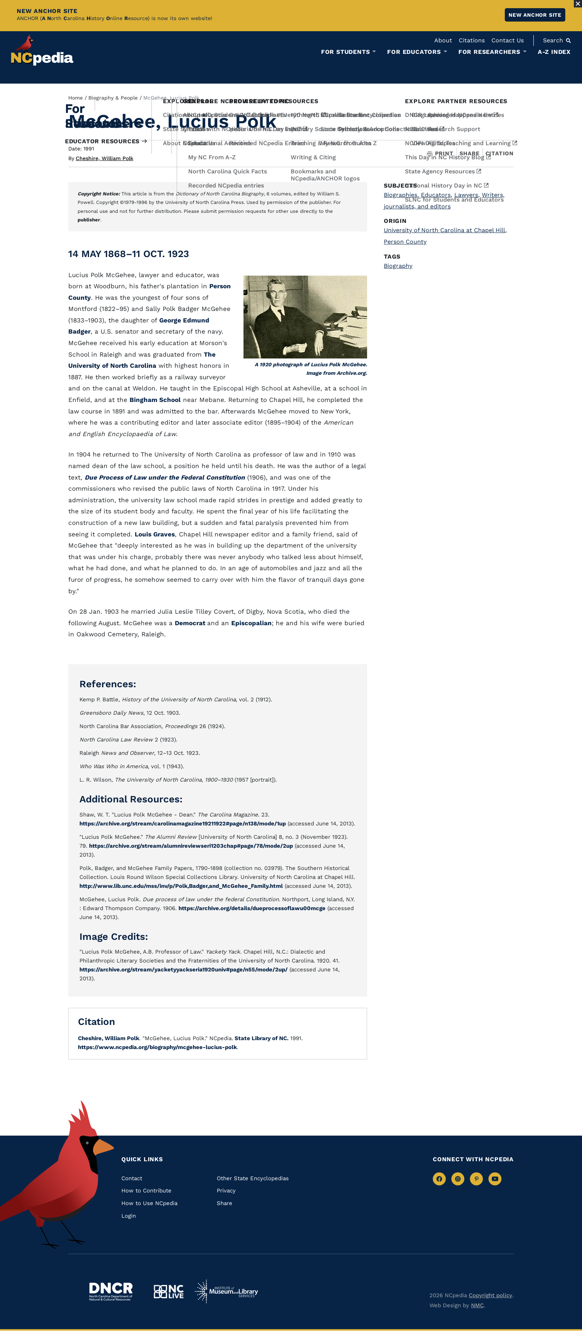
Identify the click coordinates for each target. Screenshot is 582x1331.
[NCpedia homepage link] (42, 50)
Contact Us (507, 40)
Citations (472, 40)
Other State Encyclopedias (253, 1178)
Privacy (226, 1190)
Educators (436, 194)
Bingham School (155, 399)
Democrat (191, 623)
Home (75, 98)
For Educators (414, 52)
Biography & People (113, 98)
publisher (89, 220)
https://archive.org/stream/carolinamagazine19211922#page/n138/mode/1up (182, 823)
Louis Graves (155, 534)
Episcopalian (251, 623)
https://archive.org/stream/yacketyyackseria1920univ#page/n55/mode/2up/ (183, 969)
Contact (131, 1178)
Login (128, 1215)
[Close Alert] (578, 3)
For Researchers (489, 52)
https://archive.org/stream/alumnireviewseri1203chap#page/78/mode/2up (191, 846)
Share (470, 153)
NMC (477, 1305)
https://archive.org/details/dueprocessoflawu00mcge (252, 908)
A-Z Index (554, 51)
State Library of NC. (260, 1038)
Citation (499, 153)
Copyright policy (490, 1295)
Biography (398, 265)
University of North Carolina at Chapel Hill (445, 230)
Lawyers (467, 194)
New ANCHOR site (535, 15)
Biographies (401, 194)
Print (440, 153)
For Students (345, 52)
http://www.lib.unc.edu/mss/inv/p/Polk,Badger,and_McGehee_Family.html (181, 886)
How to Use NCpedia (149, 1203)
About (443, 40)
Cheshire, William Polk (104, 158)
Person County (405, 241)
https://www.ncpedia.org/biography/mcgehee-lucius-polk (157, 1047)
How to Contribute (146, 1190)
